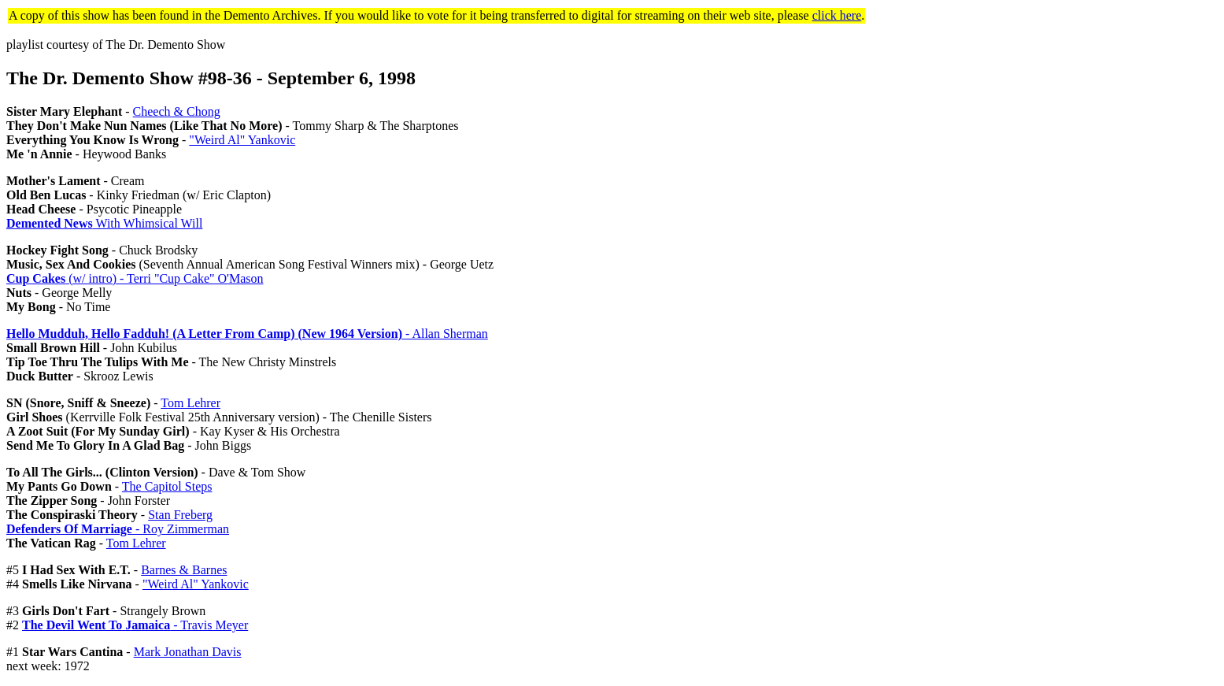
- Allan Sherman (247, 333)
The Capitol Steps (167, 486)
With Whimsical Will (104, 223)
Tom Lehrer (190, 403)
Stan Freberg (180, 514)
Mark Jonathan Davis (188, 651)
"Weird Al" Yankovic (242, 139)
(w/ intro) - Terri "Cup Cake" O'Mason (135, 278)
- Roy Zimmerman (117, 529)
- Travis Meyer (135, 625)
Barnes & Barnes (184, 570)
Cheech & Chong (176, 111)
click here (837, 15)
